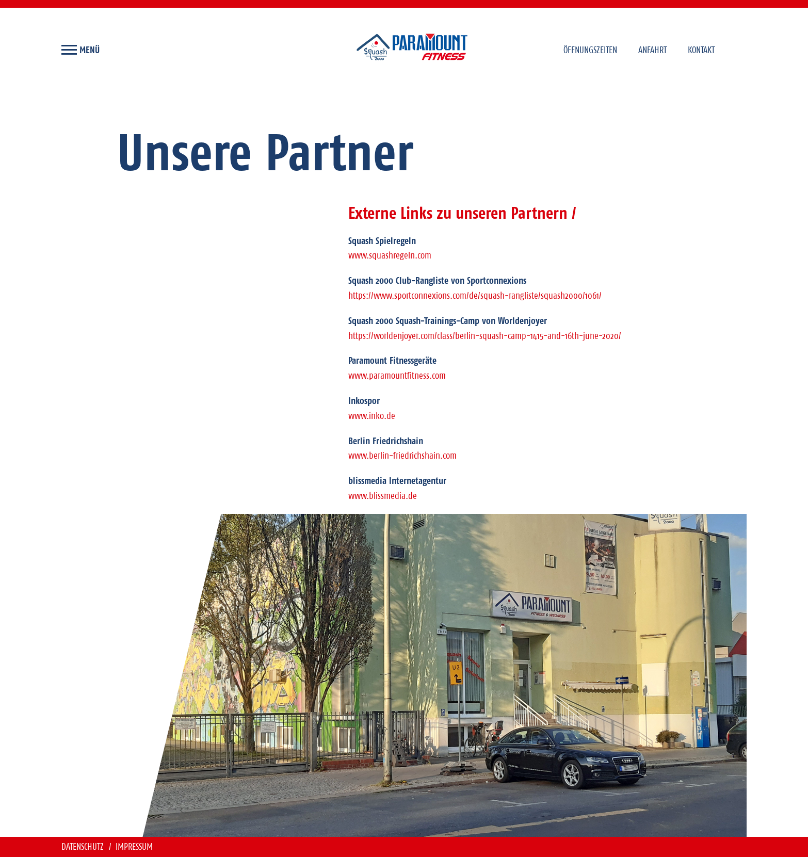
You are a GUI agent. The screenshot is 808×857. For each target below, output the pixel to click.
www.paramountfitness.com (397, 375)
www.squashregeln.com (389, 255)
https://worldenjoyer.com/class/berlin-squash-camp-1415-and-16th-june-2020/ (484, 335)
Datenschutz (83, 846)
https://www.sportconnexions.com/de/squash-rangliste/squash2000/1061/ (475, 295)
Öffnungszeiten (590, 49)
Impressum (134, 846)
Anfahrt (652, 49)
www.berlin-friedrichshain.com (402, 455)
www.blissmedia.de (382, 495)
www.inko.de (371, 415)
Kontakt (701, 49)
